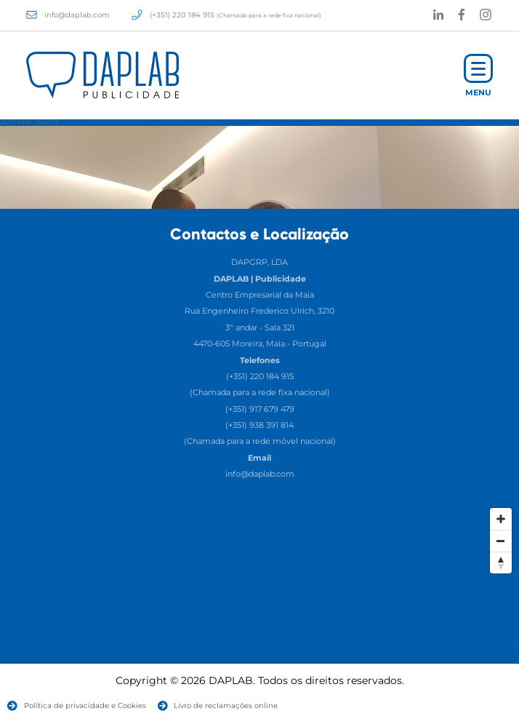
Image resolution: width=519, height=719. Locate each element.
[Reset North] (501, 562)
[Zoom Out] (501, 541)
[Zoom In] (501, 519)
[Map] (259, 610)
